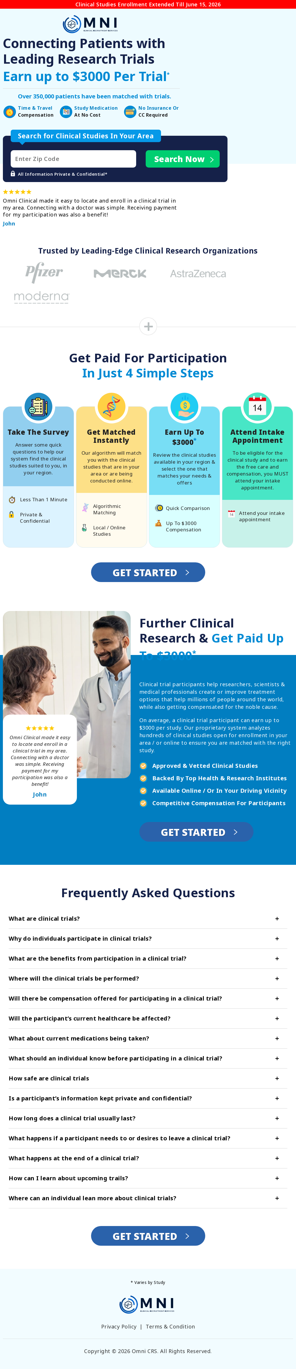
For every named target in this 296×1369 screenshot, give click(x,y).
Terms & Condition (170, 1326)
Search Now (184, 158)
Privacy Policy (119, 1326)
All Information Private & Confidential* (59, 174)
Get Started (150, 572)
